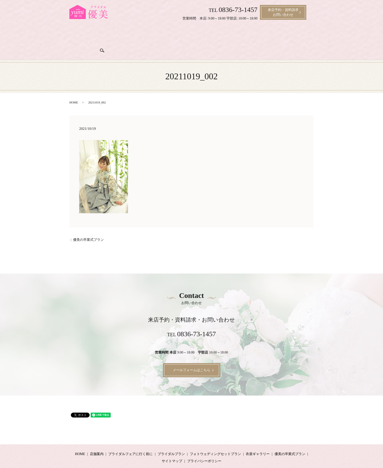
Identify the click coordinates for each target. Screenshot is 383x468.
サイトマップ (172, 445)
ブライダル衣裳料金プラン (205, 34)
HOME (73, 87)
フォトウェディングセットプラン (215, 438)
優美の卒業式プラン (88, 224)
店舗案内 (96, 34)
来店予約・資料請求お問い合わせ (283, 12)
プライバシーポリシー (204, 445)
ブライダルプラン (167, 34)
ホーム (80, 34)
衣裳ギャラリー (241, 34)
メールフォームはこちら (191, 354)
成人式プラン (267, 34)
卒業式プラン (291, 34)
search (308, 34)
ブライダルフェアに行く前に (128, 34)
